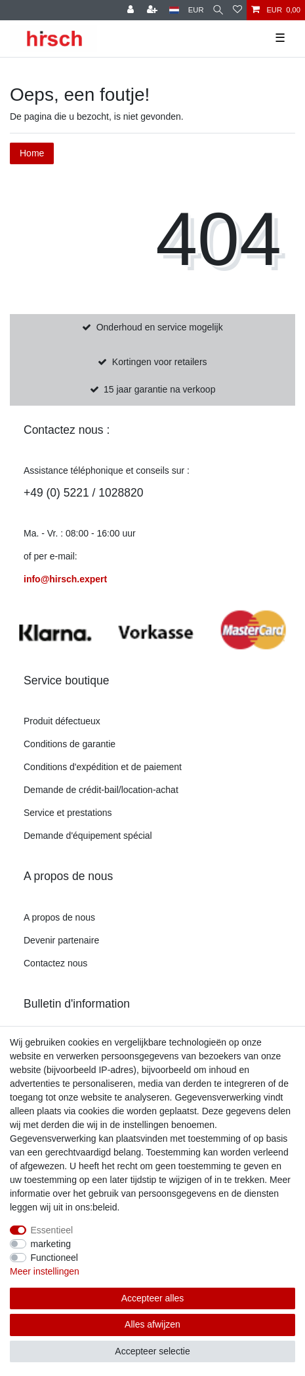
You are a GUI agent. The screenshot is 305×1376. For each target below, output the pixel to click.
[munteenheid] (196, 10)
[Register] (132, 10)
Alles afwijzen (152, 1324)
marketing (51, 1244)
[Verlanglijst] (237, 10)
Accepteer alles (152, 1298)
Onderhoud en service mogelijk (159, 327)
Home (32, 153)
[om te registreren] (153, 10)
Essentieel (52, 1230)
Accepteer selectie (152, 1351)
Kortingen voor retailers (159, 362)
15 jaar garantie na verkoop (159, 389)
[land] (174, 10)
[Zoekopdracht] (218, 10)
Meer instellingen (44, 1271)
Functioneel (54, 1257)
